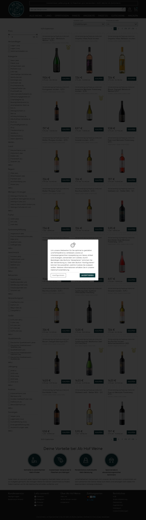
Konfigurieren (58, 275)
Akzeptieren (87, 275)
